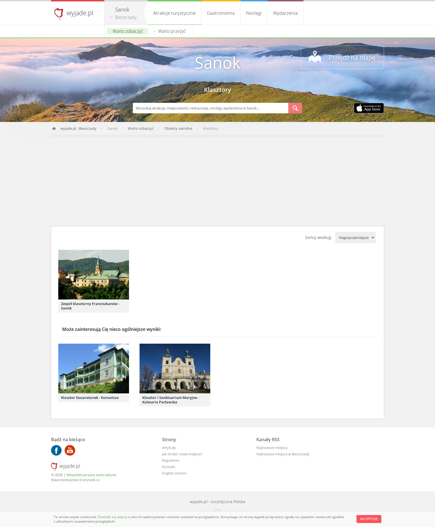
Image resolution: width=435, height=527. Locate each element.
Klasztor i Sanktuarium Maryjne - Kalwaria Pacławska (170, 399)
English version (174, 473)
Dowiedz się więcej (113, 516)
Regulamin (170, 460)
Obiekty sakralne (179, 128)
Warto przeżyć (172, 31)
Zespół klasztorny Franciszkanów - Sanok (90, 305)
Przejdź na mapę (352, 57)
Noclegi (254, 13)
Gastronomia (221, 13)
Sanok (218, 62)
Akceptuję (369, 518)
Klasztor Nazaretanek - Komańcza (90, 397)
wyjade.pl (80, 12)
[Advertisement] (217, 182)
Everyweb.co (89, 479)
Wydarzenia (285, 13)
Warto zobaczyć (128, 31)
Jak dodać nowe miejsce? (182, 453)
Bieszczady (125, 17)
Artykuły (169, 447)
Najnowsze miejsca (271, 447)
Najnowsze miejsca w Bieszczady (283, 453)
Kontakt (168, 466)
